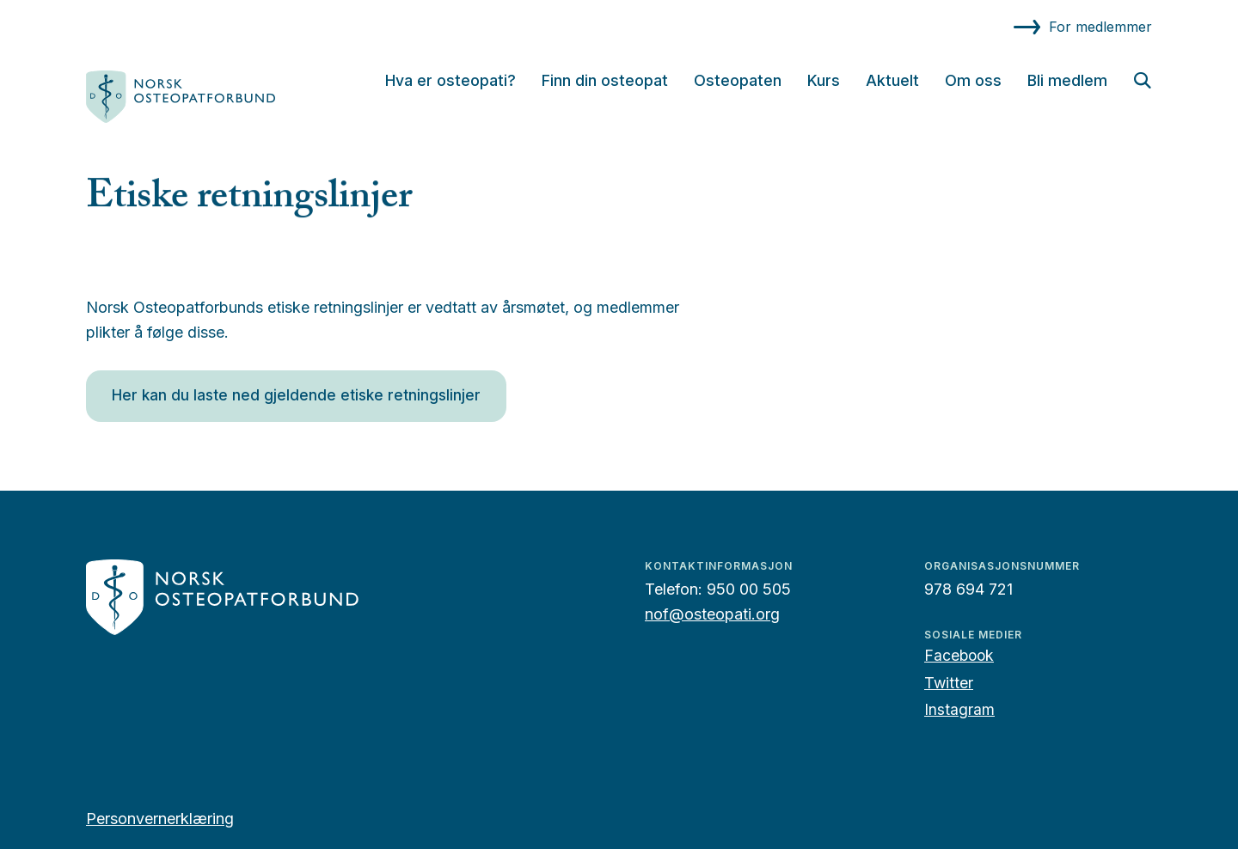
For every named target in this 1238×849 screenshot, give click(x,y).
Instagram (959, 709)
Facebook (959, 655)
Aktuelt (892, 80)
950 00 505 (749, 589)
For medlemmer (1100, 26)
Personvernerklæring (160, 818)
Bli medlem (1067, 80)
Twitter (948, 683)
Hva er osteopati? (450, 80)
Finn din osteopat (605, 80)
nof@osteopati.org (712, 614)
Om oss (973, 80)
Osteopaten (737, 80)
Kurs (823, 80)
